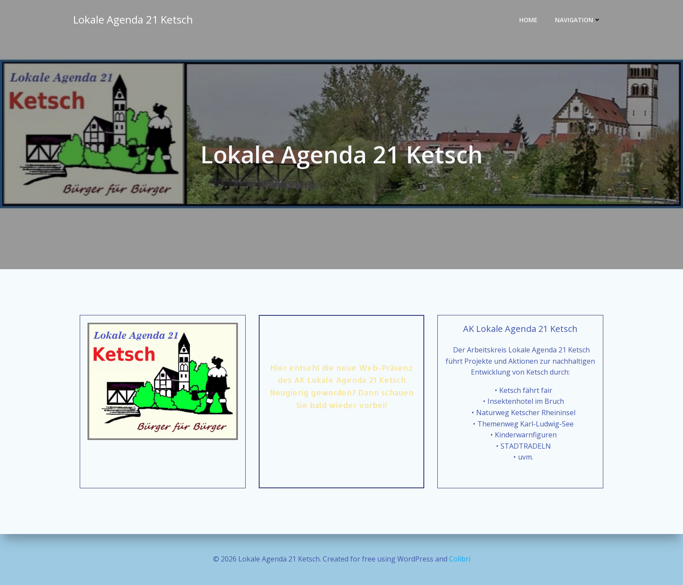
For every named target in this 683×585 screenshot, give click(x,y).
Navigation (578, 20)
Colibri (459, 559)
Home (528, 20)
